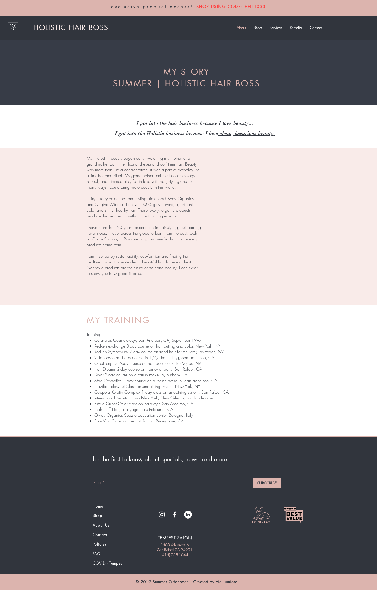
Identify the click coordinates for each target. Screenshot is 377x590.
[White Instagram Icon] (162, 515)
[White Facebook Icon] (175, 515)
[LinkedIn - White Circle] (188, 515)
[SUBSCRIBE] (267, 483)
